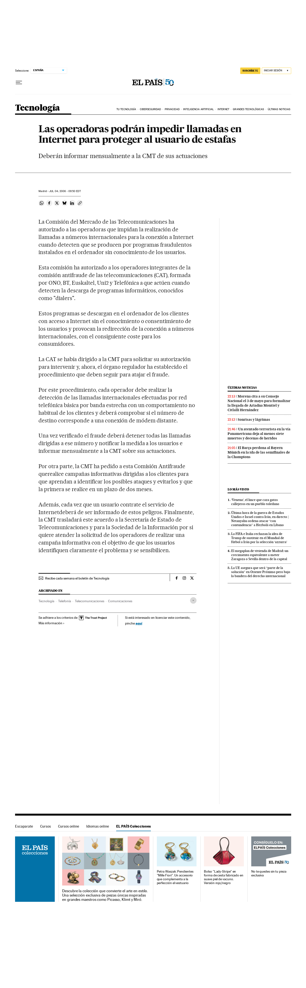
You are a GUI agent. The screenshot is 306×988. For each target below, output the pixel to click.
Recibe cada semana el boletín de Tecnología (77, 578)
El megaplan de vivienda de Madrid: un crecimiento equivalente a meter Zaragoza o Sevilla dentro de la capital (259, 555)
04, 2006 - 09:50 (65, 191)
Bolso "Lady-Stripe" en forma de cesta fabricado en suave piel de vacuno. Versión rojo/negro (223, 877)
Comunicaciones (120, 601)
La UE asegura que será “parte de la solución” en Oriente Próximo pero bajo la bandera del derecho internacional (260, 572)
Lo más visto (238, 489)
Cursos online (68, 826)
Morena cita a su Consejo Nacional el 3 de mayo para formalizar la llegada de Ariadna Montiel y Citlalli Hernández (259, 403)
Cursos (45, 826)
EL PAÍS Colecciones (133, 826)
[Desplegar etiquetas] (193, 600)
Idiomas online (97, 826)
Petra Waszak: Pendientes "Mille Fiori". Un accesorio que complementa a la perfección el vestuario (175, 877)
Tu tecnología (126, 109)
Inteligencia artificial (198, 109)
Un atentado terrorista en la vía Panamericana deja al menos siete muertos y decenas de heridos (259, 433)
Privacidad (172, 109)
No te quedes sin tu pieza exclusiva (268, 873)
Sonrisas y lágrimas (254, 419)
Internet (223, 109)
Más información (51, 623)
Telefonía (64, 601)
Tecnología (37, 108)
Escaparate (24, 826)
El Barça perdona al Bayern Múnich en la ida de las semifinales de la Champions (259, 452)
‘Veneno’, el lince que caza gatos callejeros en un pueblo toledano (255, 502)
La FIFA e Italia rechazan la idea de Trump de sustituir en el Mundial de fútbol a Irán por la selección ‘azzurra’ (259, 538)
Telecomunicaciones (89, 601)
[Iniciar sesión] (276, 71)
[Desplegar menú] (19, 82)
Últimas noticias (279, 109)
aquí (139, 623)
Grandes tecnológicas (248, 109)
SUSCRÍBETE (250, 70)
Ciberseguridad (150, 109)
